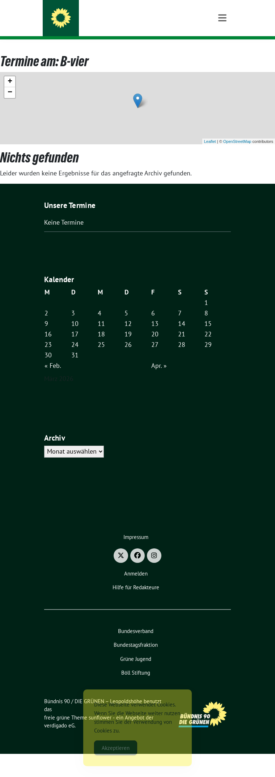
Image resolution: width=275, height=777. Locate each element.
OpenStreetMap (237, 164)
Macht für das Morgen (102, 25)
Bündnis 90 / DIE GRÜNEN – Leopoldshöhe (135, 15)
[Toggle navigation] (222, 50)
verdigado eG (59, 748)
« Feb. (53, 389)
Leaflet (210, 164)
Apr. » (159, 389)
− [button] (10, 115)
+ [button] (10, 104)
